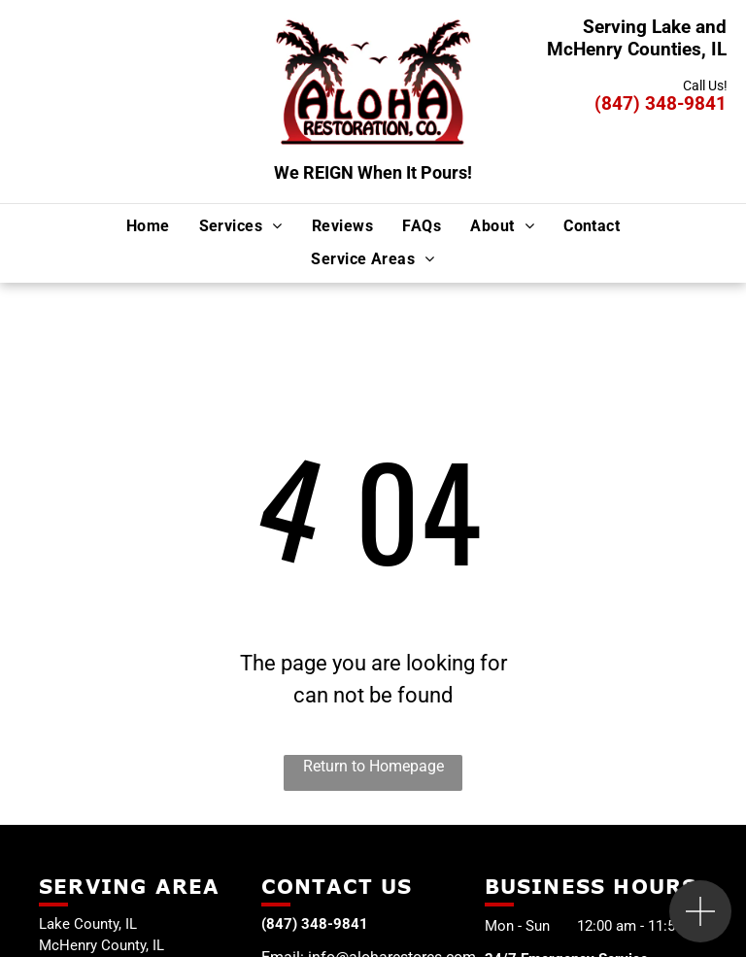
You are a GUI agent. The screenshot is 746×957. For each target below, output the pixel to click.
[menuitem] (148, 225)
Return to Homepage (373, 766)
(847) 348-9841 (660, 103)
